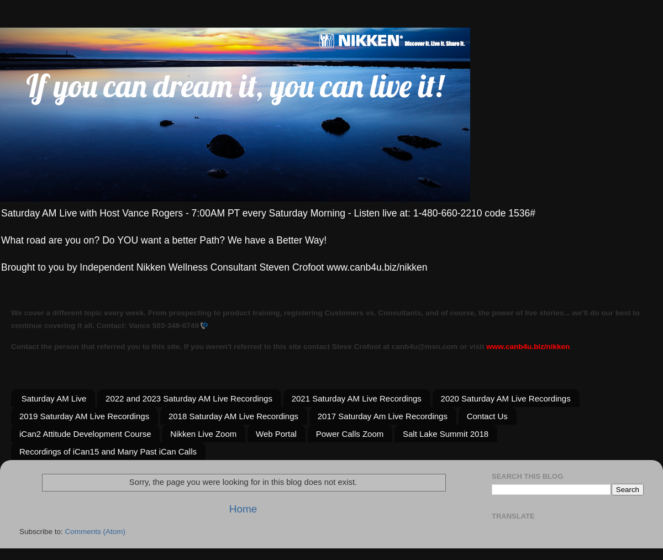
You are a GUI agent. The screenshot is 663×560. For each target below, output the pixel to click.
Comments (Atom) (95, 531)
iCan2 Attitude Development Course (85, 434)
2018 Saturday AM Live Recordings (233, 416)
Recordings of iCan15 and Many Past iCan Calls (108, 451)
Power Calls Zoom (350, 434)
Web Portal (276, 434)
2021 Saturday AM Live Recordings (357, 398)
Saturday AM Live (54, 398)
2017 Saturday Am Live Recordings (383, 416)
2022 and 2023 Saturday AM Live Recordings (189, 398)
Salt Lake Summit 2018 (445, 434)
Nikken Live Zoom (203, 434)
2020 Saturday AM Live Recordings (506, 398)
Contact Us (487, 416)
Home (243, 509)
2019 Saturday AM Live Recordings (84, 416)
